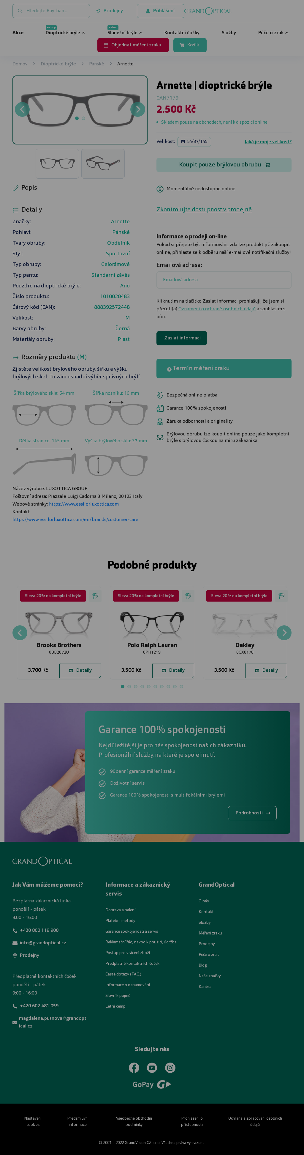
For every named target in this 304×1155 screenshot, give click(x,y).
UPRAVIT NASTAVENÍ (80, 608)
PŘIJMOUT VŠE (229, 608)
